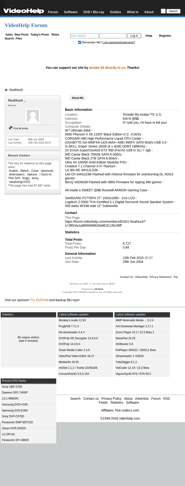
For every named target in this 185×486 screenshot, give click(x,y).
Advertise (141, 398)
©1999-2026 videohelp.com (120, 418)
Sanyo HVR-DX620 (14, 428)
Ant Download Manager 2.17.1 (134, 326)
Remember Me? (90, 42)
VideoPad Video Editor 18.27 (76, 356)
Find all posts (18, 128)
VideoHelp (141, 277)
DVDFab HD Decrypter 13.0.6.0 (78, 338)
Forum (53, 12)
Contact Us (126, 277)
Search (9, 38)
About (149, 12)
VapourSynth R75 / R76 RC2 (133, 373)
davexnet (47, 170)
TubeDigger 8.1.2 (126, 362)
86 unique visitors (28, 337)
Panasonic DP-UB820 (15, 440)
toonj (35, 178)
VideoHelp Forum (26, 25)
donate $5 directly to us (107, 67)
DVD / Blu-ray (93, 12)
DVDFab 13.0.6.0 (69, 344)
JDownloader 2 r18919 (130, 356)
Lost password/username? (119, 42)
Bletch (25, 170)
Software (70, 12)
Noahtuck (16, 90)
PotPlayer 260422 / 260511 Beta (136, 350)
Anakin (13, 170)
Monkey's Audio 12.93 (72, 320)
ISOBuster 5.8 (124, 344)
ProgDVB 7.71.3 (69, 326)
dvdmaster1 (17, 174)
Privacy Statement (161, 277)
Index (9, 34)
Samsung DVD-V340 (15, 404)
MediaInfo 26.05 (69, 362)
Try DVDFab (39, 300)
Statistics (116, 402)
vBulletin (98, 289)
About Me (77, 97)
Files (19, 38)
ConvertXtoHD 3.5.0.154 (74, 373)
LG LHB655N (10, 398)
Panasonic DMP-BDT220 (17, 422)
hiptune (32, 174)
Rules (55, 34)
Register (165, 35)
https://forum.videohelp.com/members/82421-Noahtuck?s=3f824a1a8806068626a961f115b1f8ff (105, 223)
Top (175, 277)
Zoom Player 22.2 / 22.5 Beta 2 (135, 332)
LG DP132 (8, 434)
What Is (133, 12)
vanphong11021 (20, 181)
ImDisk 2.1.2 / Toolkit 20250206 (78, 367)
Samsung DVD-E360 (15, 410)
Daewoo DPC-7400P (15, 392)
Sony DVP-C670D (13, 416)
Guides (115, 12)
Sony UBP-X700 (12, 386)
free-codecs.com (127, 410)
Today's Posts (39, 34)
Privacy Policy (112, 398)
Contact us (91, 398)
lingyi (25, 178)
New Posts (22, 34)
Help (149, 35)
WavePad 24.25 (125, 338)
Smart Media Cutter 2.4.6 (74, 350)
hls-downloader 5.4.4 (71, 332)
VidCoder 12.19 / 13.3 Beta (132, 367)
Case (34, 170)
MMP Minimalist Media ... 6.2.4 (135, 320)
